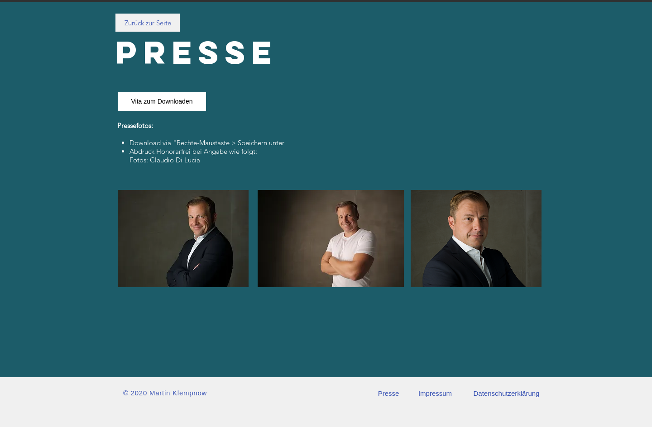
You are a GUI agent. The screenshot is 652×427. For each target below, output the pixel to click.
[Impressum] (435, 393)
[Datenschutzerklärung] (506, 393)
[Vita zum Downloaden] (162, 101)
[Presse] (388, 393)
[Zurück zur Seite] (147, 23)
